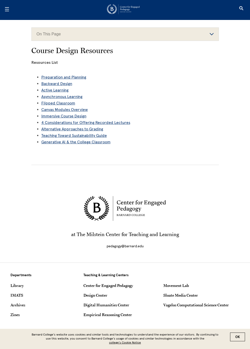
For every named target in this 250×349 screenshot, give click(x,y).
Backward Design (56, 83)
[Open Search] (241, 10)
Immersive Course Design (63, 116)
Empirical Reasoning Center (107, 314)
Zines (15, 314)
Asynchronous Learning (61, 96)
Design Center (95, 295)
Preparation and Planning (63, 77)
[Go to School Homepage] (123, 10)
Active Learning (54, 90)
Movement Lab (176, 285)
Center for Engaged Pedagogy (108, 285)
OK (237, 337)
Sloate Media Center (180, 295)
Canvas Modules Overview (64, 109)
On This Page (125, 34)
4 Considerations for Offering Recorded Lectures (85, 122)
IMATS (16, 295)
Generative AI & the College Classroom (76, 142)
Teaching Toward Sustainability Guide (74, 135)
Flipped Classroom (58, 103)
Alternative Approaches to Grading (72, 129)
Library (17, 285)
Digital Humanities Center (106, 304)
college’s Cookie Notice (125, 342)
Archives (17, 304)
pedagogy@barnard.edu (125, 246)
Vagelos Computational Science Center (196, 304)
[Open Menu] (7, 9)
